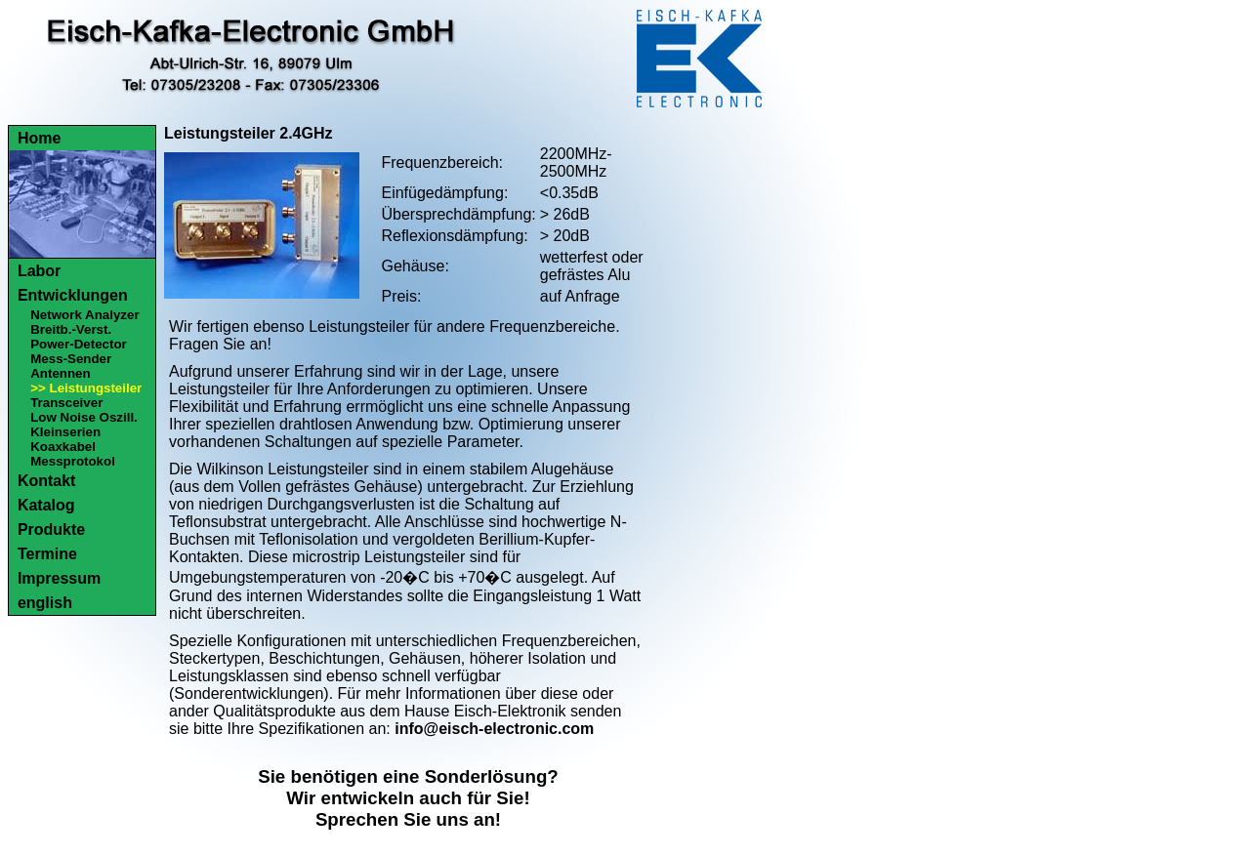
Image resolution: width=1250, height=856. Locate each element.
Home (39, 138)
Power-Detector (78, 344)
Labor (39, 271)
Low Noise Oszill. (84, 417)
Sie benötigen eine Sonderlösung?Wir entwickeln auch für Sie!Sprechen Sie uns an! (408, 798)
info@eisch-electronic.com (494, 728)
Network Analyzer (84, 314)
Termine (47, 554)
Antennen (60, 373)
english (45, 602)
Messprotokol (72, 461)
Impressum (59, 578)
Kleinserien (65, 432)
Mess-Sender (70, 358)
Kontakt (47, 480)
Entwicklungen (73, 295)
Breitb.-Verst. (70, 329)
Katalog (46, 505)
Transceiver (66, 402)
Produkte (51, 529)
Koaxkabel (63, 446)
